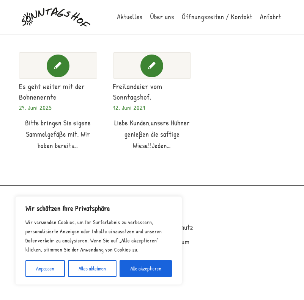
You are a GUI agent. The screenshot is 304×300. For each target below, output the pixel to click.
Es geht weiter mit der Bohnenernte (52, 91)
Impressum (175, 242)
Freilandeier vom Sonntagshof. (137, 91)
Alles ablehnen (92, 268)
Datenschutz (176, 227)
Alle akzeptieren (145, 268)
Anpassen (45, 268)
